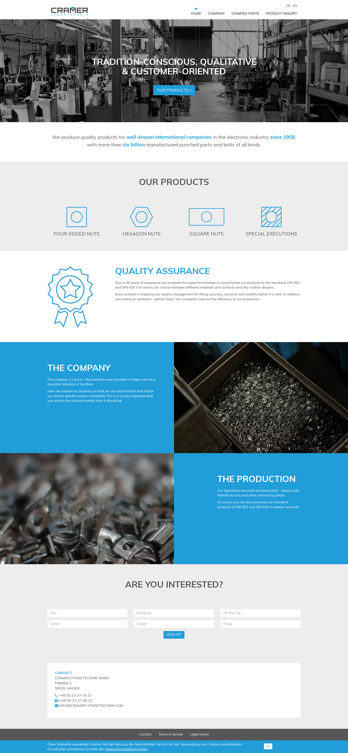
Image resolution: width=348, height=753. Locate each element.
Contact (145, 734)
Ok (268, 746)
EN (295, 6)
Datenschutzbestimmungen (126, 749)
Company (216, 13)
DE (288, 6)
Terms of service (170, 734)
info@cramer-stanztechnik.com (91, 705)
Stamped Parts (245, 13)
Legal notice (199, 734)
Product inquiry (281, 13)
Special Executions (271, 234)
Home (198, 13)
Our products (172, 90)
